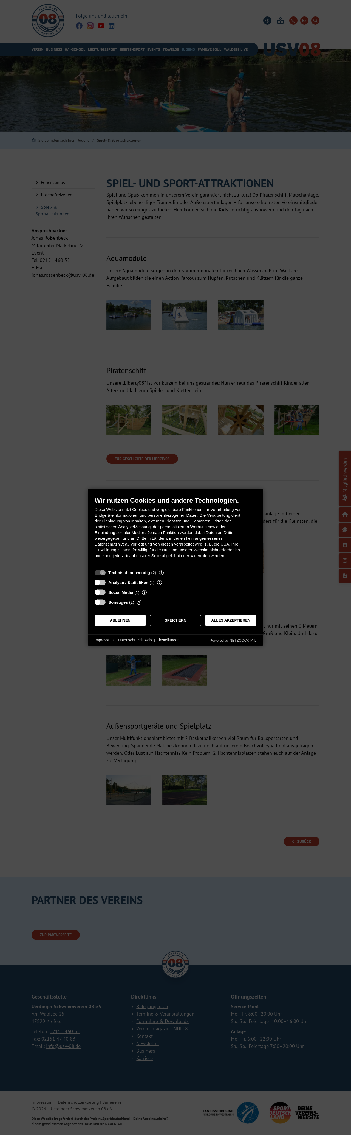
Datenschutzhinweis (135, 640)
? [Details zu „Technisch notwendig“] (161, 573)
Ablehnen (120, 620)
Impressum (104, 640)
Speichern (175, 620)
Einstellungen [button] (168, 640)
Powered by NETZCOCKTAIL (233, 640)
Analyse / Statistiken (128, 582)
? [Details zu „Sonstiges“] (139, 602)
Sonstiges (118, 602)
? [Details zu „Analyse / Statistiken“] (159, 582)
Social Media (120, 592)
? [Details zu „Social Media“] (144, 592)
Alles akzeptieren (230, 620)
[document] (175, 531)
